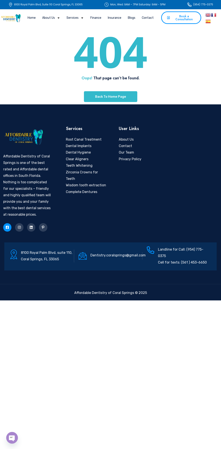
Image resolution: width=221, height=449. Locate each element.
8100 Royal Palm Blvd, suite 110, (46, 253)
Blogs (131, 18)
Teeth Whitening (79, 165)
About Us (51, 18)
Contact (148, 18)
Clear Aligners (77, 159)
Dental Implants (78, 146)
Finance (95, 18)
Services (75, 18)
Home (32, 18)
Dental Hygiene (78, 152)
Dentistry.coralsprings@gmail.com (118, 255)
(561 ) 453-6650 (193, 262)
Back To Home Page (110, 97)
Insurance (114, 18)
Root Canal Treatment (84, 139)
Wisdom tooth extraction (86, 185)
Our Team (126, 152)
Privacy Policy (130, 159)
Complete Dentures (81, 192)
